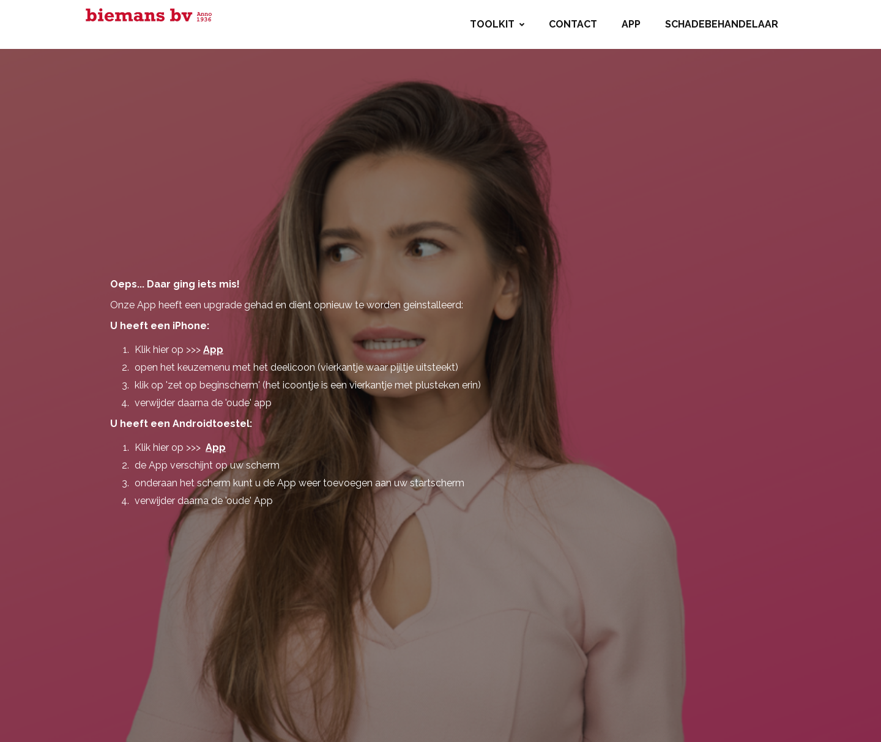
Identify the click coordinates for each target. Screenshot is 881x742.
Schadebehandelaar (721, 24)
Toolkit (497, 24)
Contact (573, 24)
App (631, 24)
